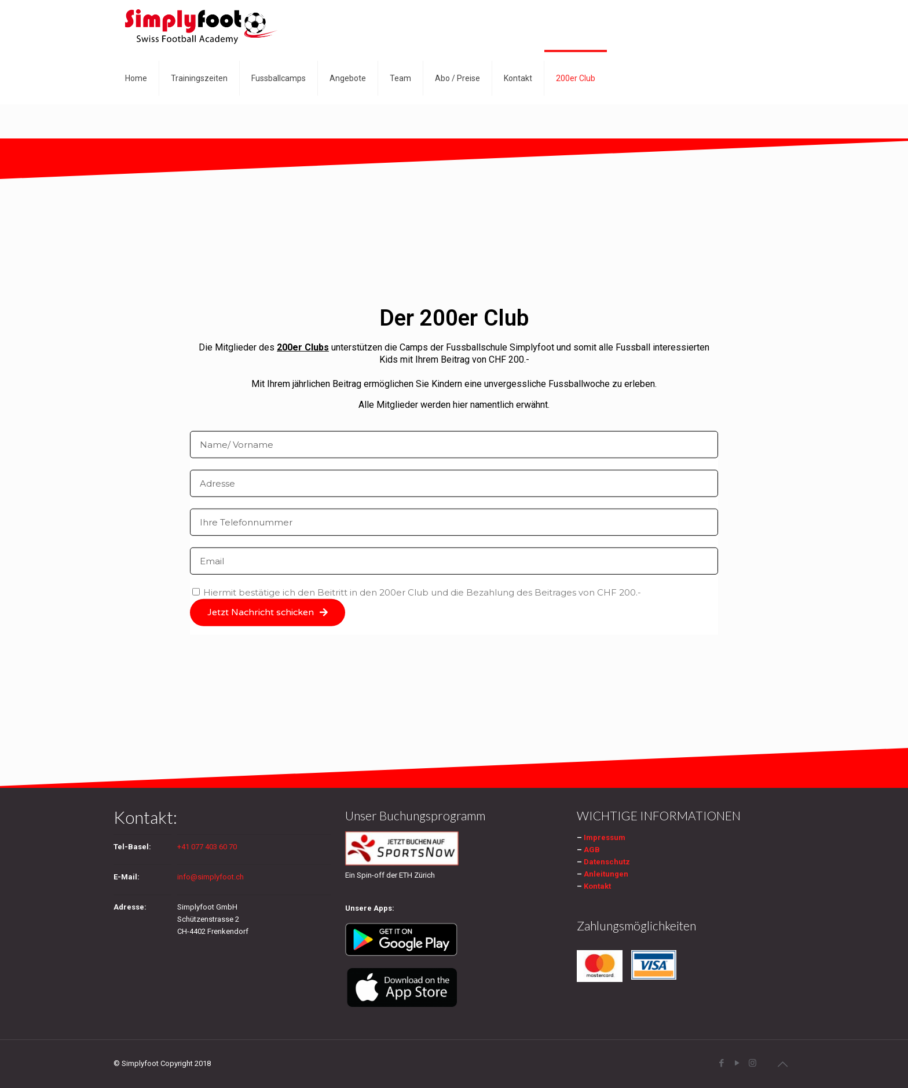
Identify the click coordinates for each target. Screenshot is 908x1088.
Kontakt (597, 886)
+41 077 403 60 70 (207, 846)
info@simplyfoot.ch (210, 876)
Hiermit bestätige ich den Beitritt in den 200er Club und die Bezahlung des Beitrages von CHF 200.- (422, 591)
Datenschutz (607, 861)
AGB (592, 849)
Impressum (604, 837)
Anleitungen (606, 874)
